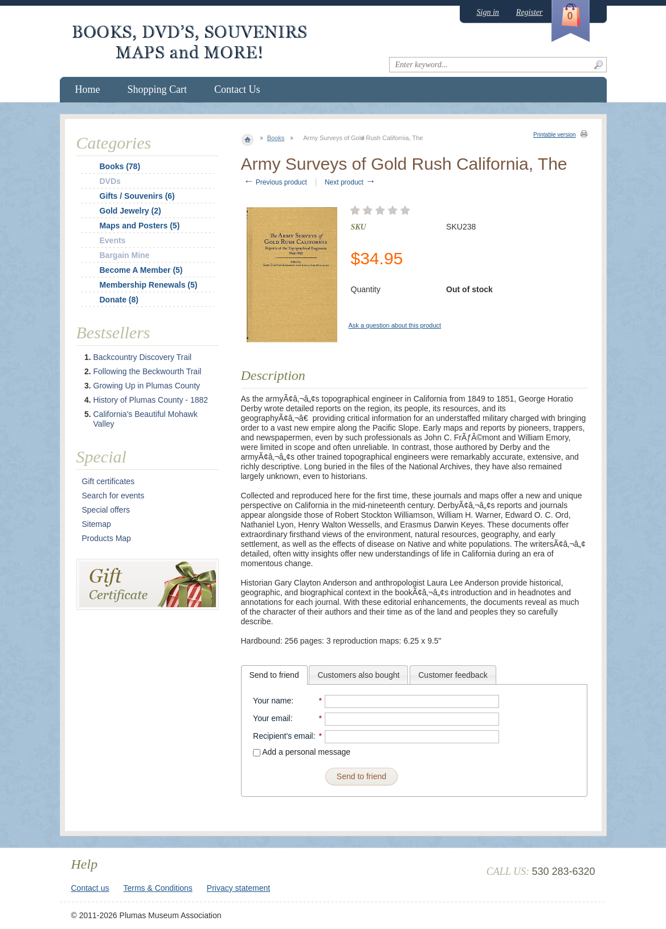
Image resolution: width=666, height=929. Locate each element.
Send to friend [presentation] (274, 675)
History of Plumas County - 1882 (151, 399)
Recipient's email (283, 735)
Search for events (113, 495)
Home (87, 89)
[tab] (274, 675)
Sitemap (96, 524)
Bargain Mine (125, 255)
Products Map (106, 538)
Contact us (90, 888)
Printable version (554, 135)
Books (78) (120, 166)
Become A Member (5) (141, 270)
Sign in (488, 12)
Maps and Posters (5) (140, 225)
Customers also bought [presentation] (358, 675)
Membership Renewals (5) (149, 284)
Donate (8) (119, 299)
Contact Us (237, 89)
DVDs (110, 181)
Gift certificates (108, 481)
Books (276, 137)
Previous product (275, 182)
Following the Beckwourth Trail (147, 371)
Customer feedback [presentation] (452, 675)
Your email (272, 718)
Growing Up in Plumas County (147, 385)
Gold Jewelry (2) (130, 210)
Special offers (106, 509)
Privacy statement (238, 888)
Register (529, 12)
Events (113, 240)
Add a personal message (301, 751)
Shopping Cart (157, 89)
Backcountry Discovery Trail (142, 357)
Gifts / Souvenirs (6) (137, 195)
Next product (350, 182)
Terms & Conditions (157, 888)
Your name (272, 700)
